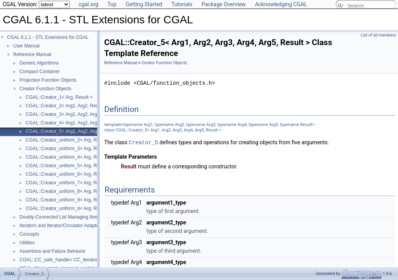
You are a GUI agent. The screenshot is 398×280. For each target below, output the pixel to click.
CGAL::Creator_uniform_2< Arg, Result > (68, 140)
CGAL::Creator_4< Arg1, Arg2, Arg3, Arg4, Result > (79, 123)
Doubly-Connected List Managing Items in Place (69, 217)
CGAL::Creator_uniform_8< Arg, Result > (68, 191)
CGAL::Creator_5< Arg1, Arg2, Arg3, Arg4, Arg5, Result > (85, 131)
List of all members (378, 35)
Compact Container (39, 71)
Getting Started (144, 4)
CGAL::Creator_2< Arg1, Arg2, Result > (66, 105)
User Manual (26, 46)
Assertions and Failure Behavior (52, 251)
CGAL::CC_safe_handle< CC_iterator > (60, 259)
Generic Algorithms (39, 63)
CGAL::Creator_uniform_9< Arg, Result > (68, 200)
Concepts (29, 234)
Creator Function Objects (45, 88)
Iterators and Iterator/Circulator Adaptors (61, 225)
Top (112, 4)
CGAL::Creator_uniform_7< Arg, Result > (68, 183)
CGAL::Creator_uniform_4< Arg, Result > (68, 157)
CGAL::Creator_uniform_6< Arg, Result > (68, 174)
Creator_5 (143, 142)
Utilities (27, 242)
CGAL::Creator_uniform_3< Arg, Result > (68, 148)
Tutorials (181, 4)
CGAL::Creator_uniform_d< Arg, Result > (68, 208)
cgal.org (88, 4)
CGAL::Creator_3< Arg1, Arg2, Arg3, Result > (72, 114)
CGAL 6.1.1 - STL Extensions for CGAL (48, 37)
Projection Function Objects (48, 80)
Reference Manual (32, 54)
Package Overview (223, 4)
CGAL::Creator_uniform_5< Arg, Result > (68, 165)
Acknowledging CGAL (281, 4)
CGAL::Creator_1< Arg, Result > (59, 97)
